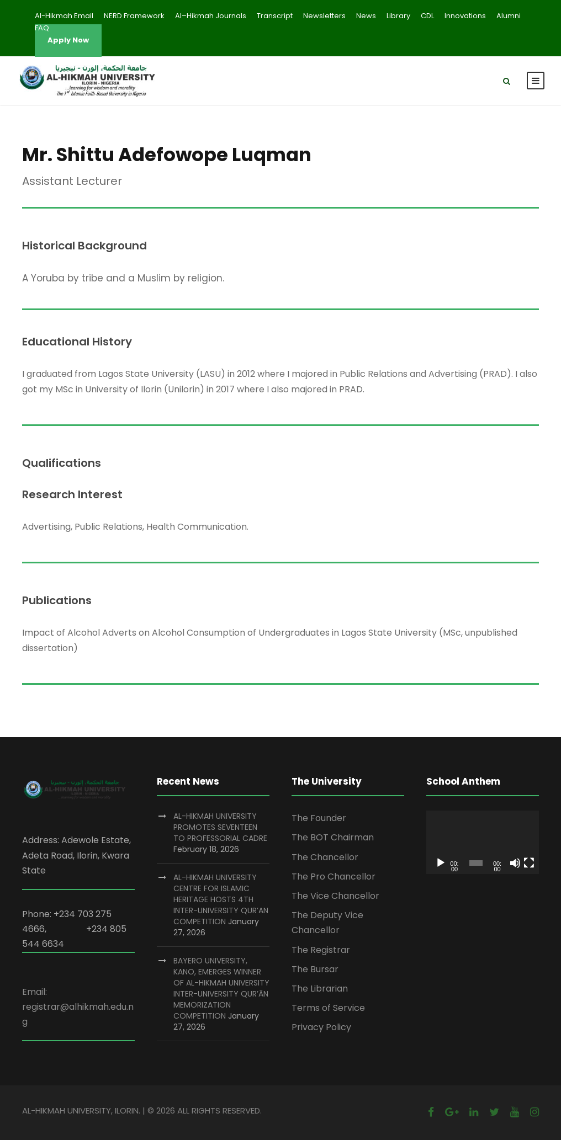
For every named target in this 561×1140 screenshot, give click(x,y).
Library (398, 15)
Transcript (275, 15)
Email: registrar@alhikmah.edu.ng (78, 1006)
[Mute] (515, 863)
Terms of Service (328, 1008)
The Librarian (320, 988)
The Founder (319, 818)
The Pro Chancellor (333, 876)
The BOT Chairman (333, 837)
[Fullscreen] (528, 863)
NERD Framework (134, 15)
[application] (482, 842)
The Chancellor (325, 857)
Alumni (508, 15)
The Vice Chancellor (335, 895)
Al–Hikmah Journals (210, 15)
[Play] (440, 863)
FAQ (42, 28)
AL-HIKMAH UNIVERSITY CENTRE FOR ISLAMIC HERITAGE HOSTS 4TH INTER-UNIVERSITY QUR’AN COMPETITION (220, 899)
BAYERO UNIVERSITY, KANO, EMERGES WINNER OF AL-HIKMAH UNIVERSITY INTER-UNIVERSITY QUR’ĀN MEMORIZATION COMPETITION (221, 988)
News (366, 15)
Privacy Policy (321, 1027)
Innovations (465, 15)
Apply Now (68, 40)
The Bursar (315, 969)
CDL (427, 15)
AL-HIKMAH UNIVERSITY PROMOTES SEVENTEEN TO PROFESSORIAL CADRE (220, 827)
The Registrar (321, 950)
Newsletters (324, 15)
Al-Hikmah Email (64, 15)
